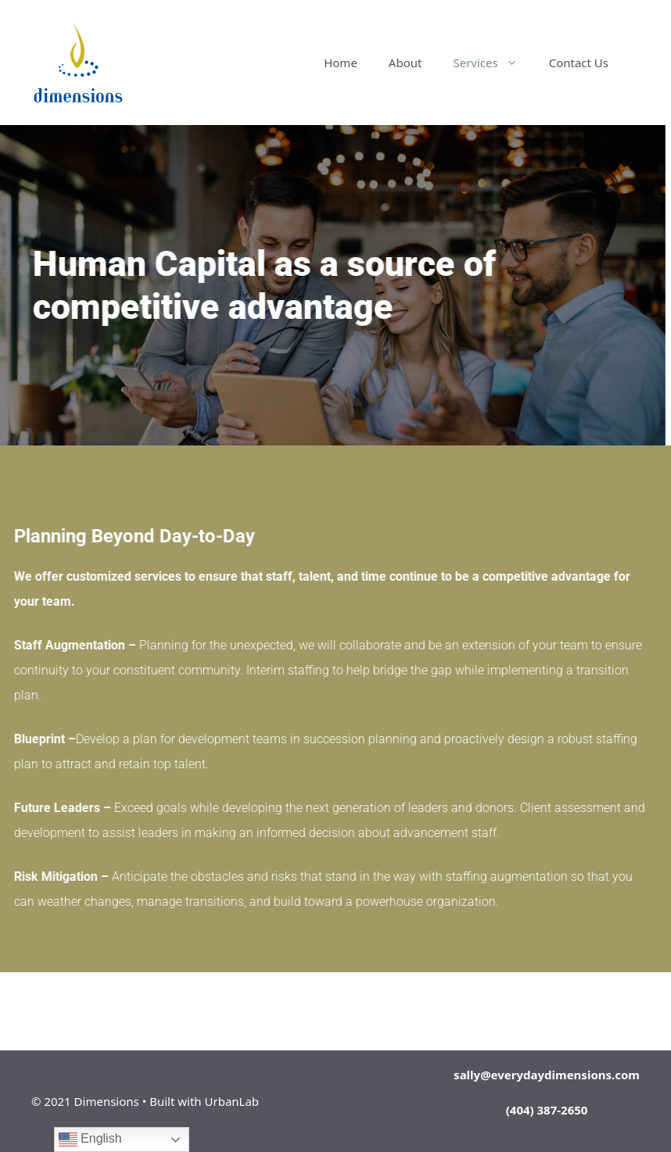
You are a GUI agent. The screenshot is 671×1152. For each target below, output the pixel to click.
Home (340, 62)
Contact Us (578, 62)
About (405, 62)
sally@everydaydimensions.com (547, 1074)
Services (493, 62)
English (90, 1139)
